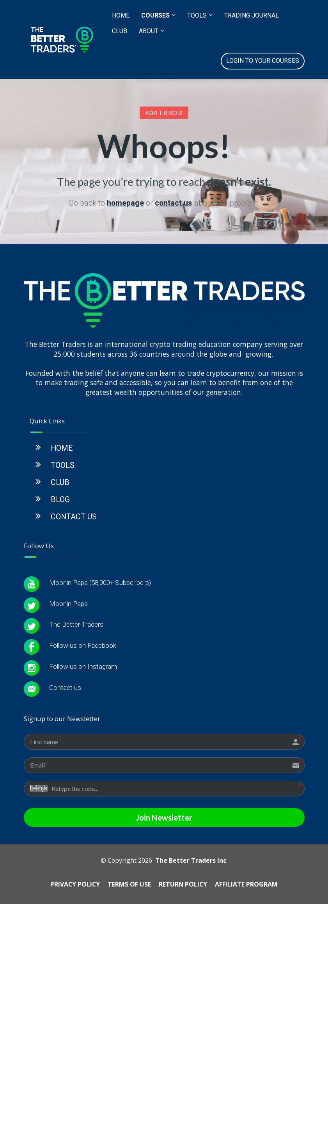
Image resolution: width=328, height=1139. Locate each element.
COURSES (155, 15)
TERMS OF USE (129, 1000)
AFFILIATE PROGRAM (246, 1000)
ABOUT (148, 31)
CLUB (119, 31)
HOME (120, 15)
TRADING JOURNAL (251, 15)
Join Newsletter (164, 933)
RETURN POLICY (183, 1000)
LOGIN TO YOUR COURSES (262, 60)
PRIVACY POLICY (75, 1000)
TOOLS (197, 15)
